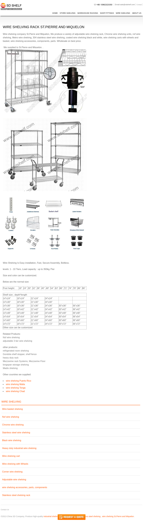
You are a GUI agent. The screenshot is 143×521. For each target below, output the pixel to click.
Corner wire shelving (12, 472)
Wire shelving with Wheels (15, 464)
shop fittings (107, 13)
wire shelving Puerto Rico (18, 381)
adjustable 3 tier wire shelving (17, 341)
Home (55, 13)
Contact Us (5, 510)
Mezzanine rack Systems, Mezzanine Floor (24, 361)
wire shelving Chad (15, 391)
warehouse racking (87, 13)
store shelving (67, 13)
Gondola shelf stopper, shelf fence (20, 354)
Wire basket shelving (12, 409)
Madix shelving (10, 368)
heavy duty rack (10, 358)
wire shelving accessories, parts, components (24, 487)
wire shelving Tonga (15, 388)
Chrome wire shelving (13, 425)
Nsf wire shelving (11, 337)
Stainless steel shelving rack (16, 495)
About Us (136, 13)
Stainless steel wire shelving (16, 432)
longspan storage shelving (16, 365)
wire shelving (123, 13)
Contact (139, 4)
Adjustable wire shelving (14, 479)
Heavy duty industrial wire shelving (19, 448)
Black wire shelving (11, 440)
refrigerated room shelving (16, 351)
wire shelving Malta (15, 384)
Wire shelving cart (11, 456)
